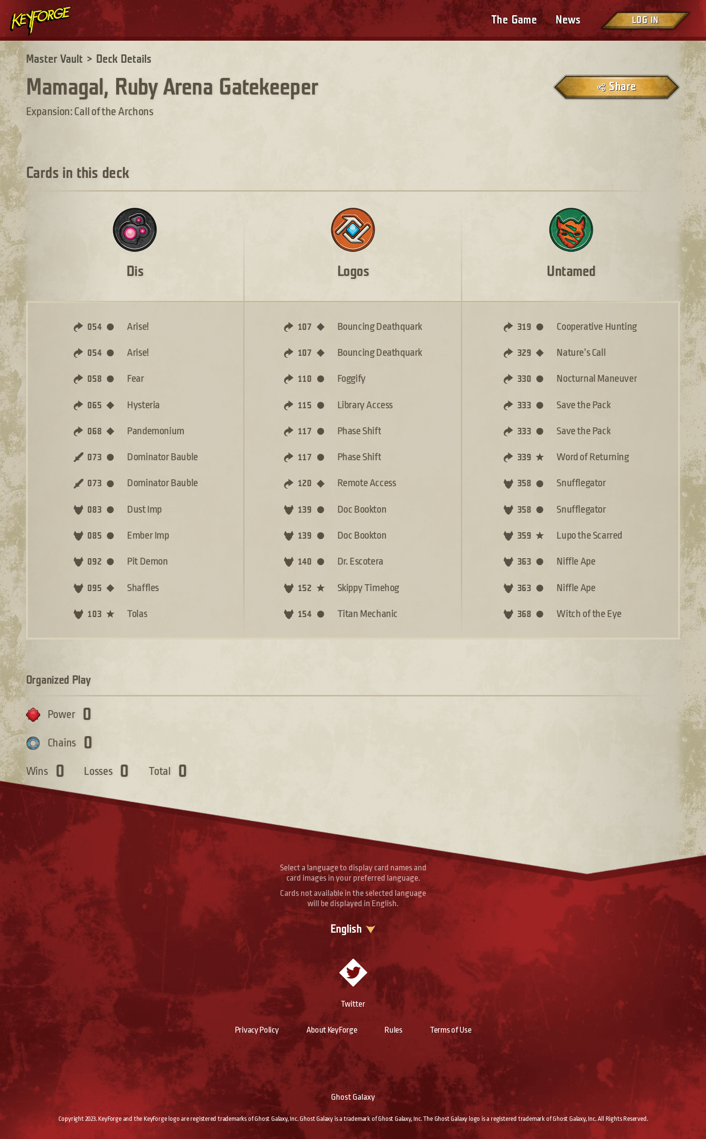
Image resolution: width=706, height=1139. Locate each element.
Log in (645, 20)
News (568, 20)
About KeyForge (331, 1030)
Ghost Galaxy (353, 1097)
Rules (393, 1030)
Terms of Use (450, 1030)
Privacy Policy (257, 1030)
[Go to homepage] (49, 21)
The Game (514, 20)
